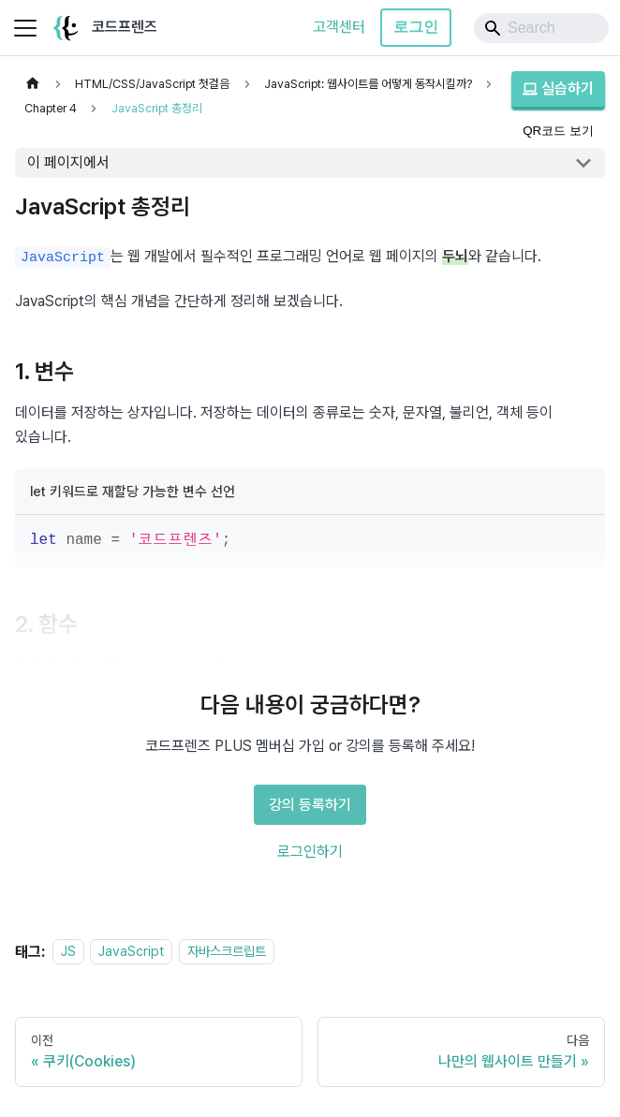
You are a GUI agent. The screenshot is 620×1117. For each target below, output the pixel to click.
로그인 (415, 27)
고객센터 (339, 27)
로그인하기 (310, 851)
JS (68, 952)
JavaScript (131, 952)
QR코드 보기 (558, 131)
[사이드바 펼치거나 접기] (25, 28)
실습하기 (558, 88)
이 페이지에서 (68, 162)
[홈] (33, 84)
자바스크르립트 (226, 952)
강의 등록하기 (310, 805)
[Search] (541, 28)
